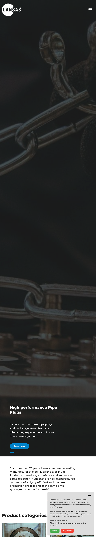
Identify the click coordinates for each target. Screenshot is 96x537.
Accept (54, 531)
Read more (20, 446)
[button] (12, 452)
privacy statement (73, 523)
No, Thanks (67, 531)
